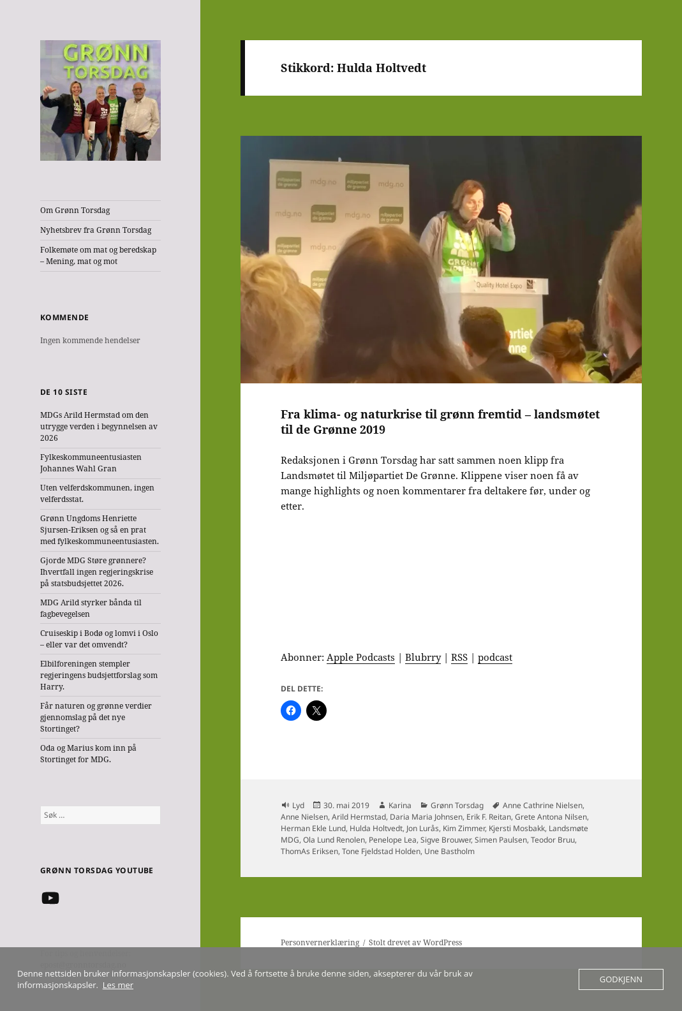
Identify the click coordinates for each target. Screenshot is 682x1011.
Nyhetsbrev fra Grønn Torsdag (95, 230)
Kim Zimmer (464, 828)
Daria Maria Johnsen (426, 816)
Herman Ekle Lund (313, 828)
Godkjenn (621, 979)
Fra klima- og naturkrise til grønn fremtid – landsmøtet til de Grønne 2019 (440, 421)
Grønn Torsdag (457, 805)
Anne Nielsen (304, 816)
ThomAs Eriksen (309, 851)
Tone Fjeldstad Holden (381, 851)
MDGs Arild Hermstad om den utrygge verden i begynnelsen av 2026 (99, 426)
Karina (400, 805)
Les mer (118, 985)
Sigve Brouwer (445, 839)
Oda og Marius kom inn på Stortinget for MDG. (88, 753)
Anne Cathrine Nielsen (542, 805)
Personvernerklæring (320, 942)
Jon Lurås (422, 828)
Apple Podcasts (361, 657)
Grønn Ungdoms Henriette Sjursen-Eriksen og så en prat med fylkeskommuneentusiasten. (99, 530)
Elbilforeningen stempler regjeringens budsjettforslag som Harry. (99, 675)
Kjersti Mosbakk (517, 828)
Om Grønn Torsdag (75, 210)
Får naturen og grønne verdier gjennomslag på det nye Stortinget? (96, 717)
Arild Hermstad (359, 816)
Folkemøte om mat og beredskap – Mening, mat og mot (98, 255)
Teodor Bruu (553, 839)
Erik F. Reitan (488, 816)
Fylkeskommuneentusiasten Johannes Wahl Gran (91, 463)
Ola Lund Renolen (334, 839)
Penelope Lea (393, 839)
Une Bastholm (449, 851)
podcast (495, 657)
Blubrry (423, 657)
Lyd (298, 805)
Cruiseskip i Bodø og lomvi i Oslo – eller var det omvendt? (99, 639)
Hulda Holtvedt (376, 828)
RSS (459, 657)
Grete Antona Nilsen (551, 816)
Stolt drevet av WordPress (415, 942)
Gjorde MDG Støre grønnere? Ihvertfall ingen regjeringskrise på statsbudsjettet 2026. (96, 572)
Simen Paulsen (501, 839)
